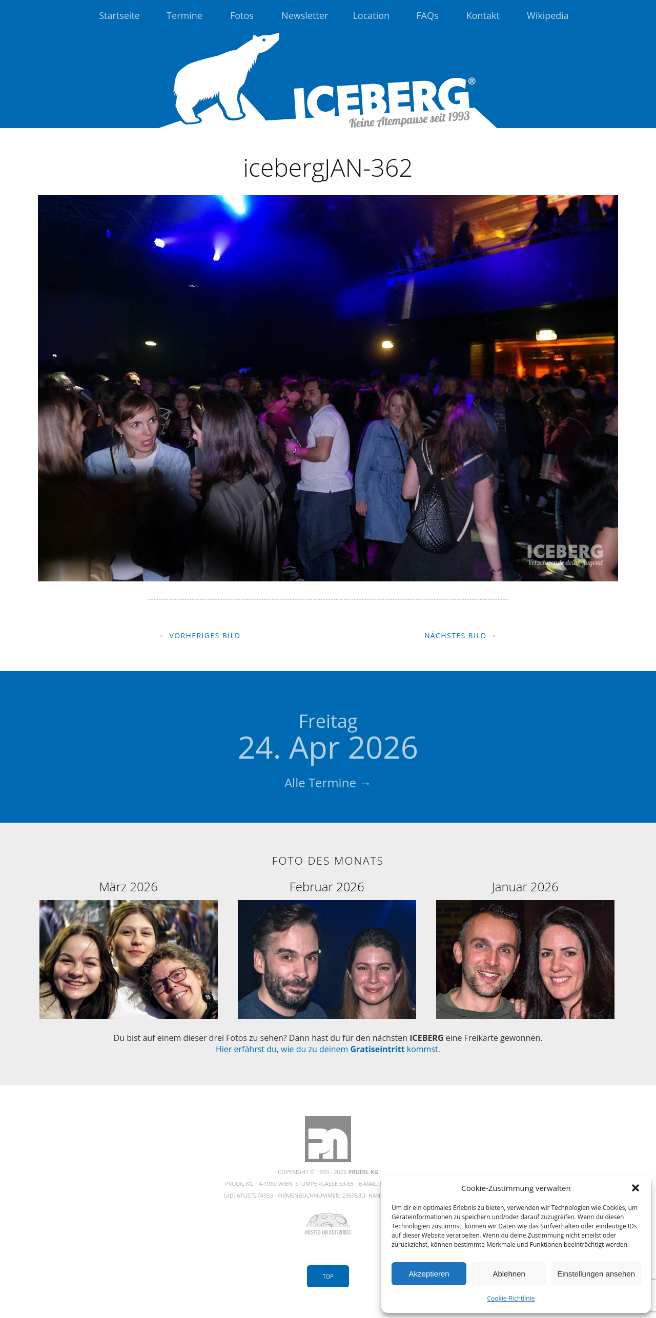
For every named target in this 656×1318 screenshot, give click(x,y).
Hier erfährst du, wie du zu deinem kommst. (328, 1049)
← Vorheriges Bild (200, 635)
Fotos (242, 15)
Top (327, 1276)
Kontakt (483, 15)
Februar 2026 (327, 886)
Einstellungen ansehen (596, 1273)
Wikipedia (548, 15)
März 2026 (128, 886)
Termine (184, 15)
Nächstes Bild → (460, 635)
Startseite (119, 15)
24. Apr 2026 (328, 738)
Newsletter (304, 15)
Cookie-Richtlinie (511, 1298)
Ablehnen (509, 1273)
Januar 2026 (525, 886)
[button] (635, 1188)
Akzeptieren (428, 1273)
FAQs (427, 15)
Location (371, 15)
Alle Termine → (328, 782)
